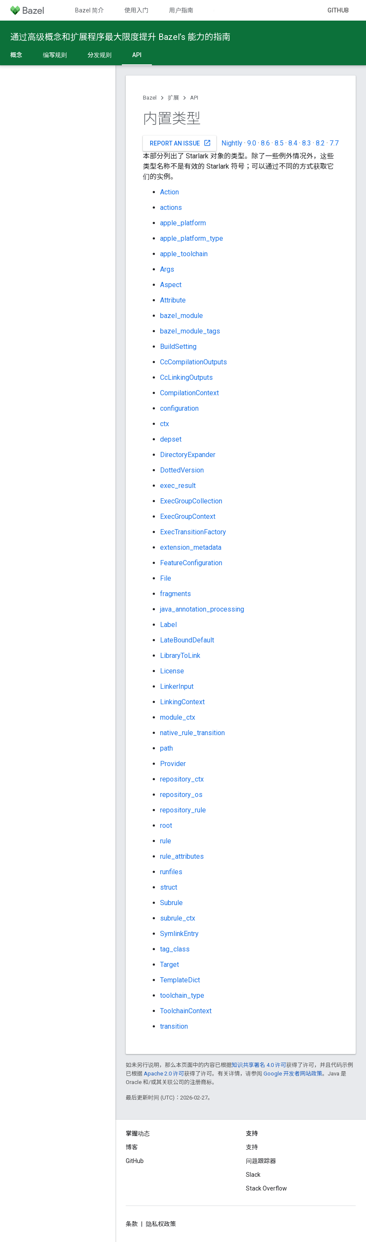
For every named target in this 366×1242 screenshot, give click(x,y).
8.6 (265, 143)
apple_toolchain (184, 254)
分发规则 (100, 54)
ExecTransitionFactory (193, 532)
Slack (253, 1174)
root (166, 825)
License (172, 671)
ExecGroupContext (187, 516)
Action (169, 192)
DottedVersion (182, 470)
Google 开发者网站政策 (292, 1073)
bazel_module (181, 316)
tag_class (175, 949)
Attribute (173, 300)
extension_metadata (190, 547)
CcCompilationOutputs (193, 362)
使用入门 (136, 10)
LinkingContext (182, 702)
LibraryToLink (180, 655)
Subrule (171, 903)
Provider (173, 764)
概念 (16, 54)
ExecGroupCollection (191, 501)
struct (168, 887)
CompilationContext (189, 393)
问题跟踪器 (261, 1160)
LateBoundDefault (187, 640)
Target (169, 964)
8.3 (306, 143)
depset (170, 439)
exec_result (178, 486)
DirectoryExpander (187, 455)
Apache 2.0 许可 (164, 1073)
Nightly (231, 143)
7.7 (334, 143)
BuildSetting (178, 346)
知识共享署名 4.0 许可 (259, 1065)
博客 (132, 1147)
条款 (132, 1224)
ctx (164, 424)
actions (171, 207)
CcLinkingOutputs (186, 377)
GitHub (338, 10)
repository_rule (183, 810)
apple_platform (183, 223)
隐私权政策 (161, 1224)
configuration (179, 408)
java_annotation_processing (202, 609)
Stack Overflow (266, 1188)
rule (165, 841)
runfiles (171, 872)
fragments (175, 594)
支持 (252, 1147)
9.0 (251, 143)
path (166, 748)
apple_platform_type (191, 238)
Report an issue (180, 143)
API (194, 97)
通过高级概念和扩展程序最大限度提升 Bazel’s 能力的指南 (120, 37)
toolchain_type (182, 995)
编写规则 (55, 54)
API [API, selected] (137, 54)
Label (168, 625)
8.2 (320, 143)
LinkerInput (177, 686)
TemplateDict (180, 980)
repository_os (181, 795)
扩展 (173, 97)
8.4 (292, 143)
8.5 (279, 143)
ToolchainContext (186, 1011)
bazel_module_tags (190, 331)
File (165, 578)
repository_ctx (182, 779)
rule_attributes (182, 856)
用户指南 (181, 10)
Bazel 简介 (89, 10)
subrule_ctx (177, 918)
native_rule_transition (192, 733)
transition (174, 1026)
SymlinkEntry (179, 934)
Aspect (170, 285)
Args (167, 269)
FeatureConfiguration (191, 563)
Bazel (150, 97)
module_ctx (177, 717)
